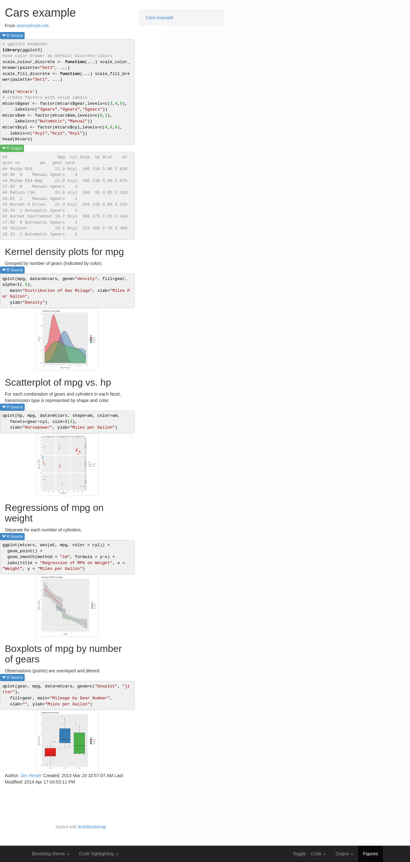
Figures (370, 853)
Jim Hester (31, 775)
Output (344, 853)
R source (12, 35)
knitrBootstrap (92, 826)
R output (12, 148)
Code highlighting (98, 853)
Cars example (159, 17)
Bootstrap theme (51, 853)
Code (318, 853)
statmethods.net (33, 25)
